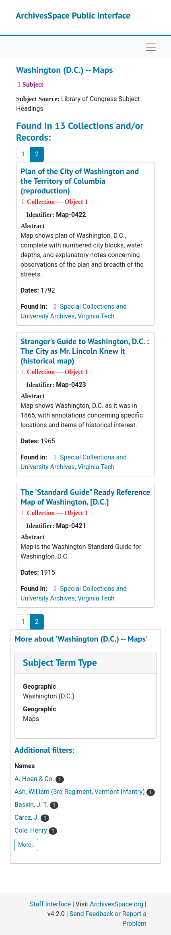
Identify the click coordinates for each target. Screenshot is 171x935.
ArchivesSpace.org (116, 904)
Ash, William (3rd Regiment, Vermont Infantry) (84, 792)
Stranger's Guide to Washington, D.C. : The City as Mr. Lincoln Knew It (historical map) (85, 351)
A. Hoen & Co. (39, 779)
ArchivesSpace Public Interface (73, 15)
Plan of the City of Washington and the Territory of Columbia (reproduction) (80, 181)
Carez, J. (31, 817)
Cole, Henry (35, 830)
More (26, 845)
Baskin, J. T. (36, 804)
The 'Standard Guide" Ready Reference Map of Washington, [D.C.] (85, 497)
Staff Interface (50, 904)
